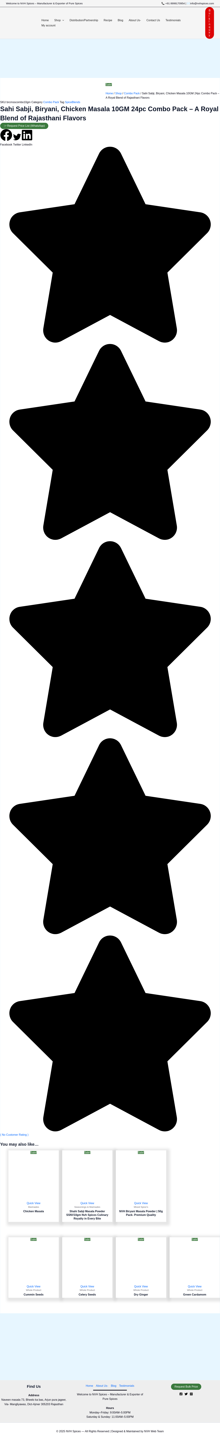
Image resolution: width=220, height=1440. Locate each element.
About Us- (102, 1385)
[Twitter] (186, 1394)
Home (109, 93)
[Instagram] (191, 1394)
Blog (113, 1385)
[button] (62, 20)
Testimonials (126, 1385)
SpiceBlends (72, 102)
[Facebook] (181, 1394)
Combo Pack (132, 93)
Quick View (33, 1203)
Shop (118, 93)
